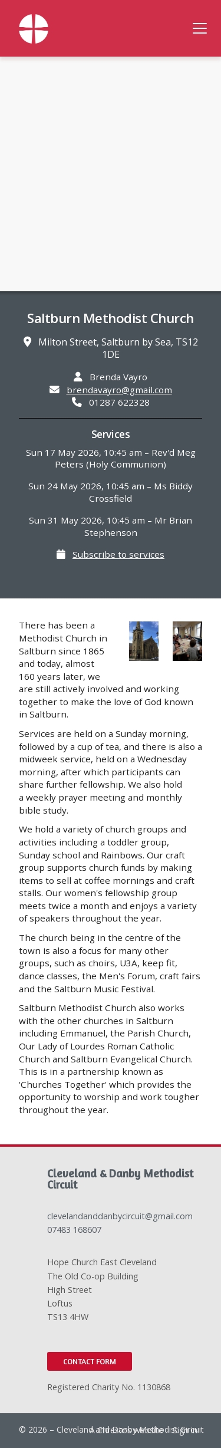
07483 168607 (74, 1229)
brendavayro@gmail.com (119, 390)
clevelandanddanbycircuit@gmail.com (120, 1216)
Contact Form (89, 1361)
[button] (200, 28)
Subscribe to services (118, 554)
